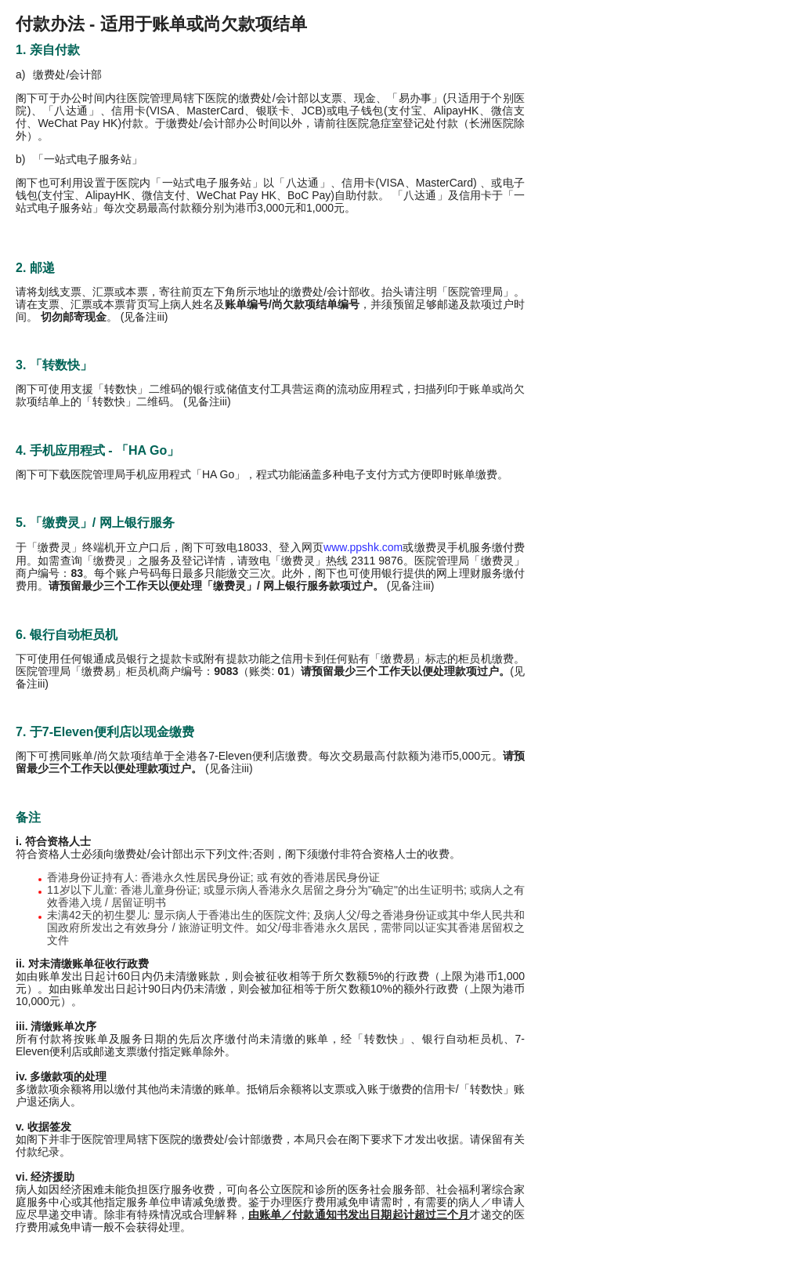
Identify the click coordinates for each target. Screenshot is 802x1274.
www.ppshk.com (363, 547)
